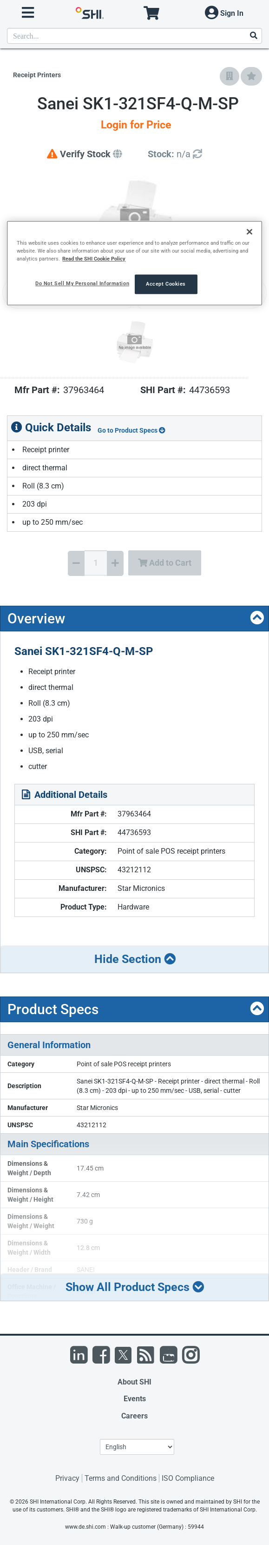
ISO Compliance (188, 1478)
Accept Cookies (166, 284)
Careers (134, 1415)
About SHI (134, 1382)
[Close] (249, 231)
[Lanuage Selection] (137, 1447)
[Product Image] (134, 342)
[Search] (253, 36)
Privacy (67, 1478)
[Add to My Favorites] (251, 76)
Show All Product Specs (135, 1287)
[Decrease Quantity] (76, 563)
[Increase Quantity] (115, 563)
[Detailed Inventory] (175, 154)
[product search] (134, 36)
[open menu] (27, 13)
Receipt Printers (37, 75)
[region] (134, 263)
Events (135, 1398)
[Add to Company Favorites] (229, 76)
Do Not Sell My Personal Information (82, 284)
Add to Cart (164, 563)
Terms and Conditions (121, 1478)
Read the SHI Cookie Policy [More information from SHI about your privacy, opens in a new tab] (93, 258)
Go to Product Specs (131, 430)
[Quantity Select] (96, 562)
